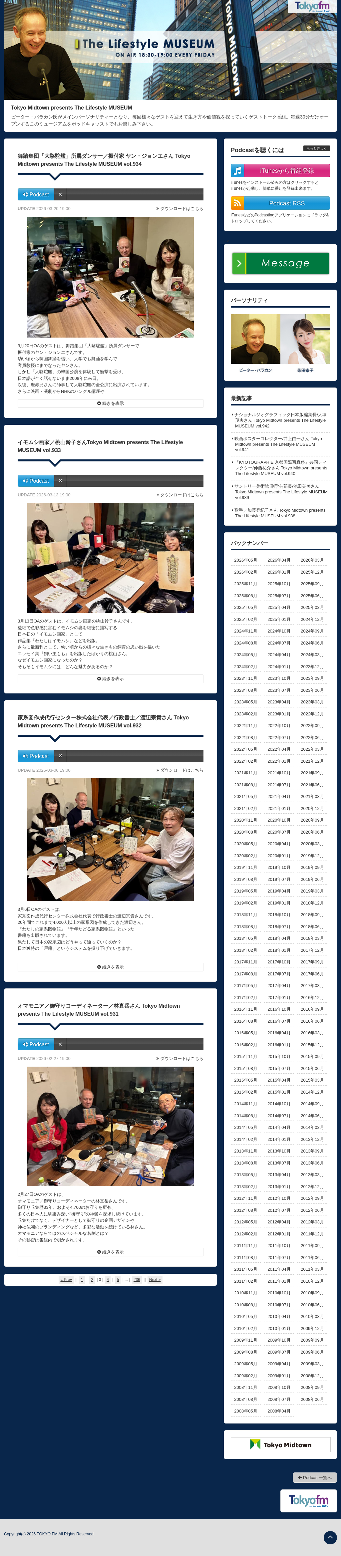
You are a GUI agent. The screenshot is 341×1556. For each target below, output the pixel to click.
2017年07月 (278, 973)
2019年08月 (245, 879)
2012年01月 (278, 1233)
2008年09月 (312, 1387)
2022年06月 (312, 737)
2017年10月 (278, 961)
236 (137, 1279)
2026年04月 (278, 560)
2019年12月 (312, 855)
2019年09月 (312, 867)
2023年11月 (245, 678)
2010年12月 (312, 1281)
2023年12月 (312, 666)
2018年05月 (245, 938)
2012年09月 (312, 1198)
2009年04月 (278, 1363)
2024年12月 (312, 619)
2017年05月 (245, 985)
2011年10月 (278, 1245)
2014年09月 (312, 1103)
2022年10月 (278, 725)
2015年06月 (312, 1068)
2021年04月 (278, 796)
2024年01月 (278, 666)
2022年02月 (245, 761)
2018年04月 (278, 938)
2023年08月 (245, 690)
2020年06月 (312, 832)
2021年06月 (312, 784)
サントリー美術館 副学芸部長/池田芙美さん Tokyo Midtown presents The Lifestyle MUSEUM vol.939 (280, 492)
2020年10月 (278, 820)
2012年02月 (245, 1233)
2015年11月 (245, 1056)
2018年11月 (245, 914)
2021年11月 (245, 772)
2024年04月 (278, 654)
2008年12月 (312, 1375)
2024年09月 (312, 631)
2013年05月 (245, 1174)
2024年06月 (312, 643)
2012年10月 (278, 1198)
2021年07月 (278, 784)
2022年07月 (278, 737)
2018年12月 (312, 903)
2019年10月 (278, 867)
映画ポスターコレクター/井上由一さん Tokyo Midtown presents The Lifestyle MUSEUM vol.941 (278, 444)
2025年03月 (312, 607)
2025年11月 (245, 583)
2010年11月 (245, 1292)
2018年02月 (245, 950)
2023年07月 (278, 690)
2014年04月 (278, 1127)
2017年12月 (312, 950)
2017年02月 (245, 997)
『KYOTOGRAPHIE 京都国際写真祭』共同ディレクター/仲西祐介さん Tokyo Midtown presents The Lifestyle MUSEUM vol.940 (280, 468)
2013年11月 (245, 1151)
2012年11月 (245, 1198)
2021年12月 (312, 761)
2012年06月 (312, 1210)
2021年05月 (245, 796)
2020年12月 (312, 808)
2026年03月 (312, 560)
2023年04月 (278, 701)
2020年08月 (245, 832)
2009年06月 (312, 1352)
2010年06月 (312, 1304)
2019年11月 (245, 867)
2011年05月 (245, 1269)
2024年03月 (312, 654)
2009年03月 (312, 1363)
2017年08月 (245, 973)
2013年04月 (278, 1174)
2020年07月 (278, 832)
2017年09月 (312, 961)
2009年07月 (278, 1352)
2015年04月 (278, 1080)
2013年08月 (245, 1163)
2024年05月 (245, 654)
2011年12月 (312, 1233)
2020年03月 (312, 843)
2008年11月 (245, 1387)
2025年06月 (312, 595)
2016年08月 (245, 1021)
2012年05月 (245, 1221)
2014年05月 (245, 1127)
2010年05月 (245, 1316)
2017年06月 (312, 973)
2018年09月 (312, 914)
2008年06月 (312, 1399)
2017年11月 (245, 961)
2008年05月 (245, 1411)
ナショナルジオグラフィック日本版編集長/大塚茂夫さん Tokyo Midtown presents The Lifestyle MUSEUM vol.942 (280, 420)
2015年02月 (245, 1092)
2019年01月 (278, 903)
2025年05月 (245, 607)
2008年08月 (245, 1399)
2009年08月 (245, 1352)
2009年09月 (312, 1340)
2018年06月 (312, 926)
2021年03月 (312, 796)
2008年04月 (278, 1411)
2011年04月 (278, 1269)
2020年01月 (278, 855)
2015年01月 (278, 1092)
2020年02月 (245, 855)
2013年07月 (278, 1163)
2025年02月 (245, 619)
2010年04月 (278, 1316)
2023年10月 (278, 678)
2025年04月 (278, 607)
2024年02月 (245, 666)
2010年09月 (312, 1292)
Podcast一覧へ (315, 1477)
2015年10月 (278, 1056)
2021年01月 (278, 808)
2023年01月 (278, 713)
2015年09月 (312, 1056)
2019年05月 (245, 891)
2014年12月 (312, 1092)
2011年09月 (312, 1245)
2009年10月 (278, 1340)
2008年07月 (278, 1399)
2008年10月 (278, 1387)
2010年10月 (278, 1292)
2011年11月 (245, 1245)
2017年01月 (278, 997)
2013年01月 (278, 1186)
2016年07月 (278, 1021)
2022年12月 (312, 713)
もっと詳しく (317, 148)
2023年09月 (312, 678)
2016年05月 (245, 1032)
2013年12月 (312, 1139)
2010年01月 (278, 1328)
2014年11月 (245, 1103)
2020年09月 (312, 820)
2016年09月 (312, 1009)
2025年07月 (278, 595)
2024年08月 (245, 643)
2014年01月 (278, 1139)
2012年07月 (278, 1210)
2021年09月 (312, 772)
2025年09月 (312, 583)
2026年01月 (278, 572)
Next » (155, 1279)
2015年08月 (245, 1068)
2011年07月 (278, 1257)
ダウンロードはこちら (181, 208)
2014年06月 (312, 1115)
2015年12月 (312, 1044)
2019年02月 (245, 903)
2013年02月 (245, 1186)
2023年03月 (312, 701)
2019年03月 (312, 891)
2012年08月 (245, 1210)
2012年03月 (312, 1221)
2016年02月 (245, 1044)
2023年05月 (245, 701)
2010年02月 (245, 1328)
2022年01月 (278, 761)
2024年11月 (245, 631)
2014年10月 (278, 1103)
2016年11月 (245, 1009)
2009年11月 (245, 1340)
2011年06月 (312, 1257)
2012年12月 (312, 1186)
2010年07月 (278, 1304)
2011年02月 (245, 1281)
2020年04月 (278, 843)
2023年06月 (312, 690)
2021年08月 (245, 784)
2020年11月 (245, 820)
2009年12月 (312, 1328)
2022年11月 (245, 725)
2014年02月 (245, 1139)
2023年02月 (245, 713)
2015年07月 (278, 1068)
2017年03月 (312, 985)
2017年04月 (278, 985)
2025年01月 (278, 619)
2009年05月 (245, 1363)
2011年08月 (245, 1257)
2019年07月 (278, 879)
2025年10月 (278, 583)
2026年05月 (245, 560)
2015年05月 (245, 1080)
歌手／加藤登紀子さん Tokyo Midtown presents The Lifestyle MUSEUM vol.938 (279, 513)
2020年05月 (245, 843)
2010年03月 (312, 1316)
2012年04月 (278, 1221)
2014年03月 (312, 1127)
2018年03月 (312, 938)
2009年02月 (245, 1375)
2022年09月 (312, 725)
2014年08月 (245, 1115)
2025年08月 (245, 595)
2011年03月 (312, 1269)
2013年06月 (312, 1163)
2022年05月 (245, 749)
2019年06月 (312, 879)
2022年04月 (278, 749)
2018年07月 (278, 926)
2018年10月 (278, 914)
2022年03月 (312, 749)
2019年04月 (278, 891)
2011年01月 (278, 1281)
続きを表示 (110, 403)
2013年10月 (278, 1151)
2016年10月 (278, 1009)
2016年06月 (312, 1021)
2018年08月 (245, 926)
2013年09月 (312, 1151)
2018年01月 (278, 950)
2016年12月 (312, 997)
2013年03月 (312, 1174)
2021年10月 (278, 772)
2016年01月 (278, 1044)
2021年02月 (245, 808)
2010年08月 (245, 1304)
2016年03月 (312, 1032)
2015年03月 (312, 1080)
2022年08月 (245, 737)
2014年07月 (278, 1115)
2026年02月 (245, 572)
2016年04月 (278, 1032)
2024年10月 (278, 631)
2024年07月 (278, 643)
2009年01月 (278, 1375)
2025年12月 (312, 572)
